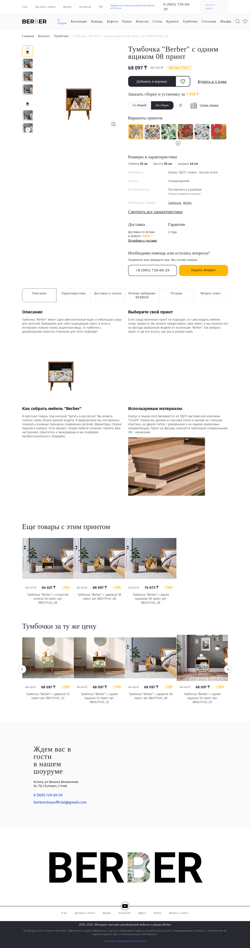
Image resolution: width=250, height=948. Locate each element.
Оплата (157, 913)
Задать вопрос (203, 270)
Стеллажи (209, 21)
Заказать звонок (210, 7)
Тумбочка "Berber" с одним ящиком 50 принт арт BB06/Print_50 (202, 698)
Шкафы (225, 21)
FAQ (101, 7)
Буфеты (112, 21)
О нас (25, 7)
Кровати (172, 21)
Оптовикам (85, 7)
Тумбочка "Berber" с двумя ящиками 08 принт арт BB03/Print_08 (151, 598)
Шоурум (67, 7)
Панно (127, 21)
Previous (22, 669)
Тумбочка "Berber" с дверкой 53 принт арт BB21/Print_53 (47, 696)
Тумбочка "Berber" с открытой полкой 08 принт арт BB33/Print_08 (47, 598)
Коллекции (79, 21)
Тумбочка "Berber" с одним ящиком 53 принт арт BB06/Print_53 (99, 698)
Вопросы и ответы (179, 913)
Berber (187, 202)
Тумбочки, (175, 202)
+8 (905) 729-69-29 (152, 270)
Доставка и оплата (45, 7)
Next (228, 669)
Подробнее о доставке (142, 240)
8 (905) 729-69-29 (177, 6)
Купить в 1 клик (212, 81)
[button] (28, 130)
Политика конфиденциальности (125, 941)
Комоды (97, 21)
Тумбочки (190, 21)
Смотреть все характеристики (155, 211)
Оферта (142, 913)
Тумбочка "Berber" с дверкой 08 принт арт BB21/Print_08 (99, 596)
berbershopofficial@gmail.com (60, 802)
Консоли (142, 21)
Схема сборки (209, 105)
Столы (157, 21)
